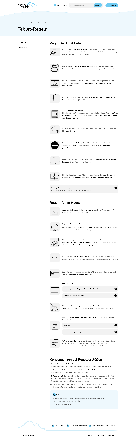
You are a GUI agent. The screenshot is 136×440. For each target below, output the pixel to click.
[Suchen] (98, 5)
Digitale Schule (43, 23)
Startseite (21, 23)
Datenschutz (112, 435)
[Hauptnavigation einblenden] (111, 5)
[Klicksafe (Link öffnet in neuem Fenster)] (90, 325)
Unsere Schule (31, 23)
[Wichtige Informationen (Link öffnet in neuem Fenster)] (84, 189)
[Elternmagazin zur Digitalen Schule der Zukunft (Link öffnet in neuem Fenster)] (90, 289)
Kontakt (90, 435)
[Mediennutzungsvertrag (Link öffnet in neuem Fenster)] (90, 332)
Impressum (100, 435)
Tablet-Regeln (23, 47)
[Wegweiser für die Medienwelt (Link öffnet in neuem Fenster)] (90, 295)
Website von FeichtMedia (27, 435)
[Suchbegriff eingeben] (83, 5)
